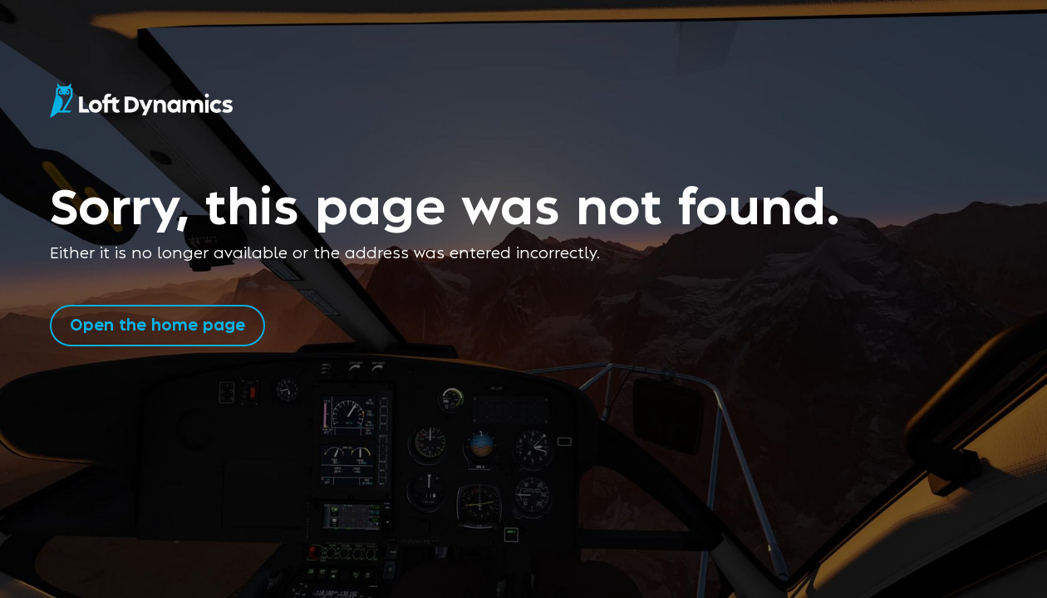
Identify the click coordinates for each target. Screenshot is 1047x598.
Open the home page (157, 323)
